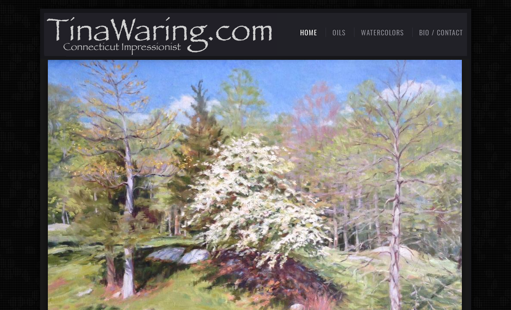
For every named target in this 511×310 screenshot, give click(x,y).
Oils (339, 32)
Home (308, 32)
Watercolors (382, 32)
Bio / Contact (441, 32)
